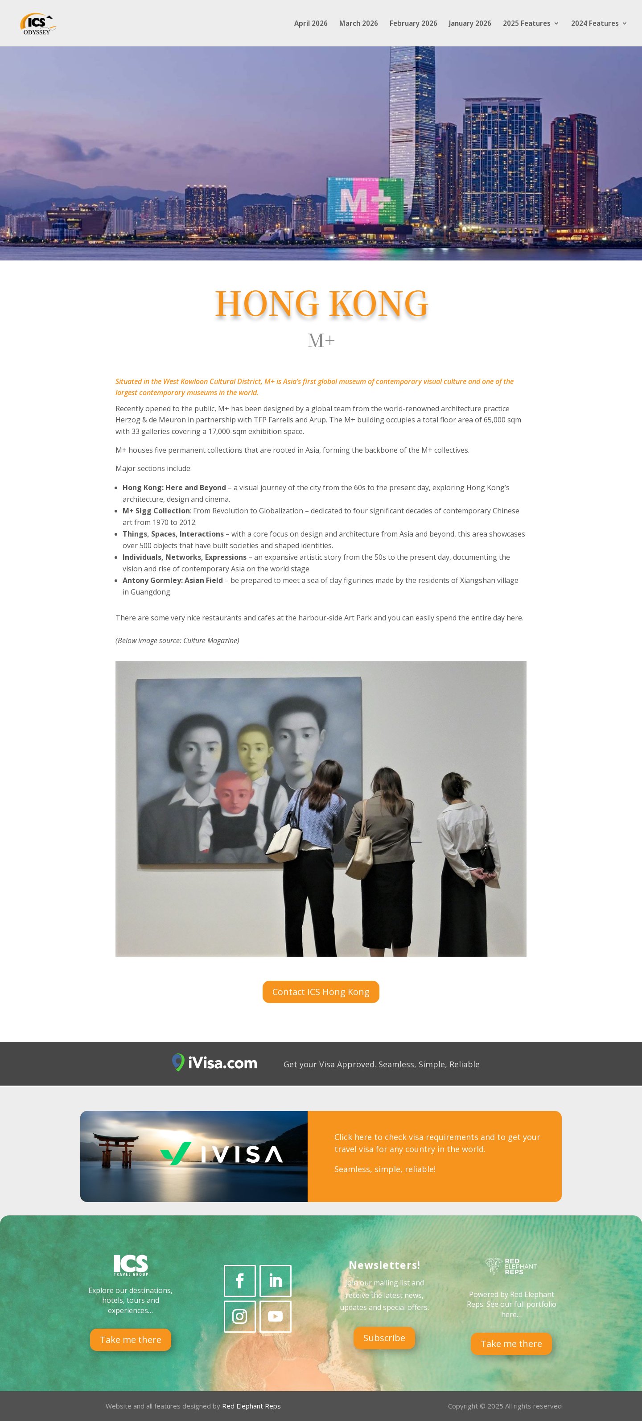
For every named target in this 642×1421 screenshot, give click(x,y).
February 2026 (413, 24)
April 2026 (311, 24)
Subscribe (384, 1338)
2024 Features (595, 24)
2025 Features (527, 24)
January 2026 (470, 24)
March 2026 (358, 24)
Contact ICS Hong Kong (321, 992)
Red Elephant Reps (252, 1405)
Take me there (130, 1340)
